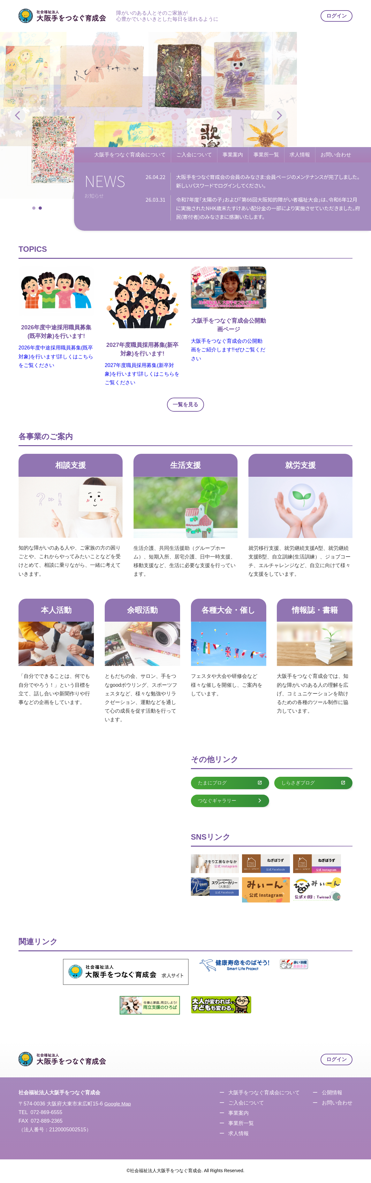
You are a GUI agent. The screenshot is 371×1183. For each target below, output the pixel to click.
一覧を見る (185, 404)
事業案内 (233, 154)
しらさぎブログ (313, 783)
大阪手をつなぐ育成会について (130, 154)
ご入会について (194, 154)
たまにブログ (230, 783)
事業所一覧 (266, 154)
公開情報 (331, 1094)
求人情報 (300, 154)
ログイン (336, 16)
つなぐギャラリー (230, 801)
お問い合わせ (336, 154)
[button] (279, 115)
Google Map (118, 1105)
